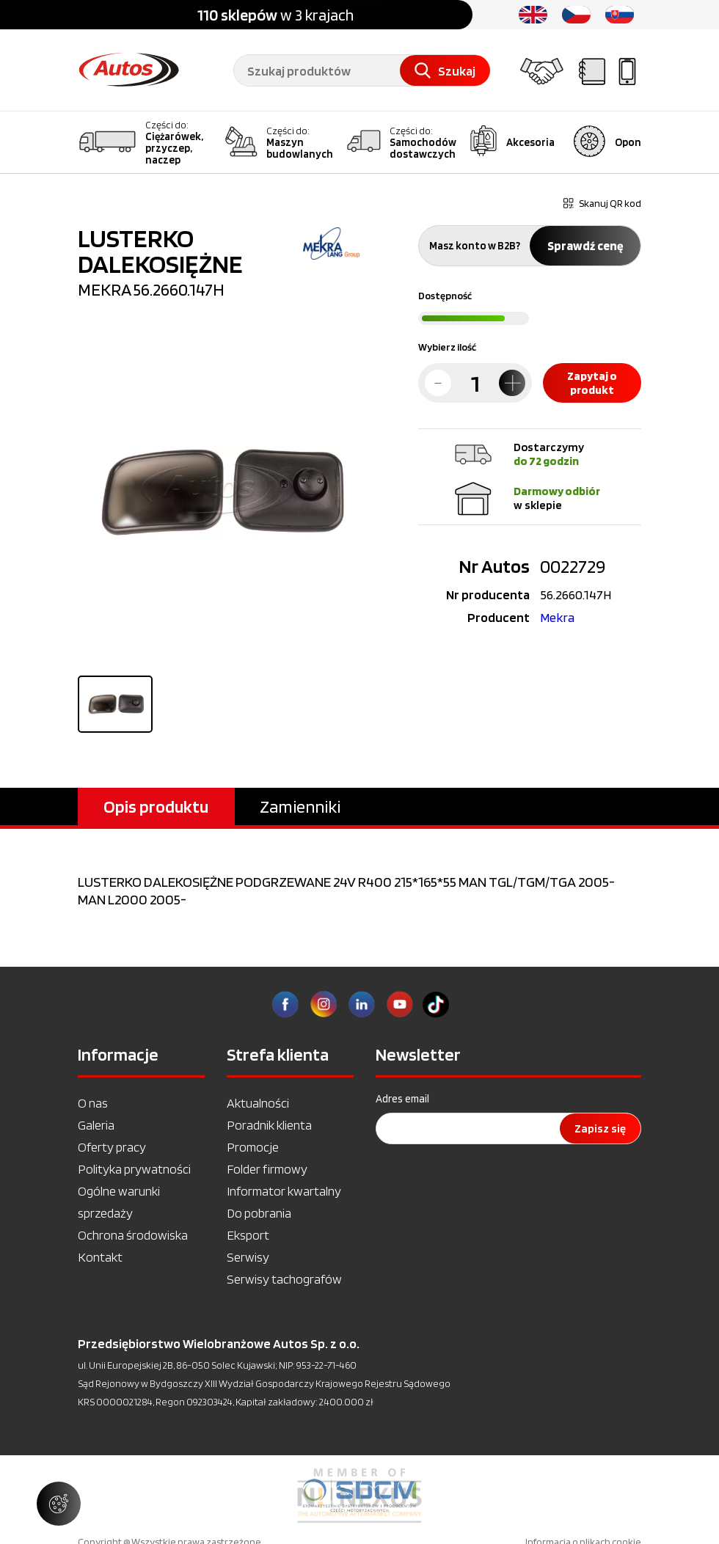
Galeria (96, 1125)
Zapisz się (600, 1128)
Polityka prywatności (134, 1169)
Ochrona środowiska (133, 1235)
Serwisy (248, 1257)
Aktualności (258, 1103)
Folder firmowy (267, 1169)
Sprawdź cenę (585, 245)
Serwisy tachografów (284, 1279)
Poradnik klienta (269, 1125)
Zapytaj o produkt (592, 383)
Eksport (248, 1235)
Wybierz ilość (447, 347)
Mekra (557, 617)
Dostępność (445, 295)
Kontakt (100, 1257)
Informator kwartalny (284, 1191)
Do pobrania (259, 1213)
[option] (359, 1495)
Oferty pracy (112, 1147)
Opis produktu (155, 806)
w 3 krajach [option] (275, 14)
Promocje (253, 1147)
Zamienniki (300, 806)
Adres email (402, 1098)
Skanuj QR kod (602, 203)
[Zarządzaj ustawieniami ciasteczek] (59, 1504)
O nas (93, 1103)
